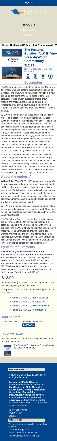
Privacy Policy (15, 413)
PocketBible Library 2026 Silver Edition (27, 310)
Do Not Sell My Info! (17, 410)
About (28, 39)
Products (29, 24)
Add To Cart (29, 325)
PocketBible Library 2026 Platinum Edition (29, 306)
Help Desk (28, 29)
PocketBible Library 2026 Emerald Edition (28, 298)
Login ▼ (28, 2)
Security (12, 416)
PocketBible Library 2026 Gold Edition (27, 302)
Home (28, 19)
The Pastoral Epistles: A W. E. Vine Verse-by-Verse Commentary (34, 346)
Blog (28, 34)
